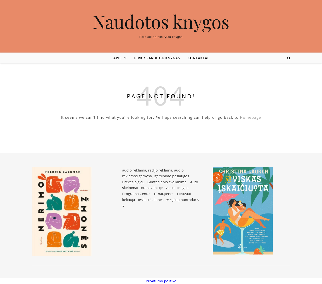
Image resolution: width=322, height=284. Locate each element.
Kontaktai (198, 58)
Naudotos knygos (161, 21)
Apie (117, 58)
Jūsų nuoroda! (184, 199)
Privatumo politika (161, 280)
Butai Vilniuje (152, 187)
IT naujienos (164, 193)
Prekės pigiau (133, 181)
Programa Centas (136, 193)
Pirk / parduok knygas (157, 58)
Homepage (250, 117)
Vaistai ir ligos (177, 187)
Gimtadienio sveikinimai (167, 181)
